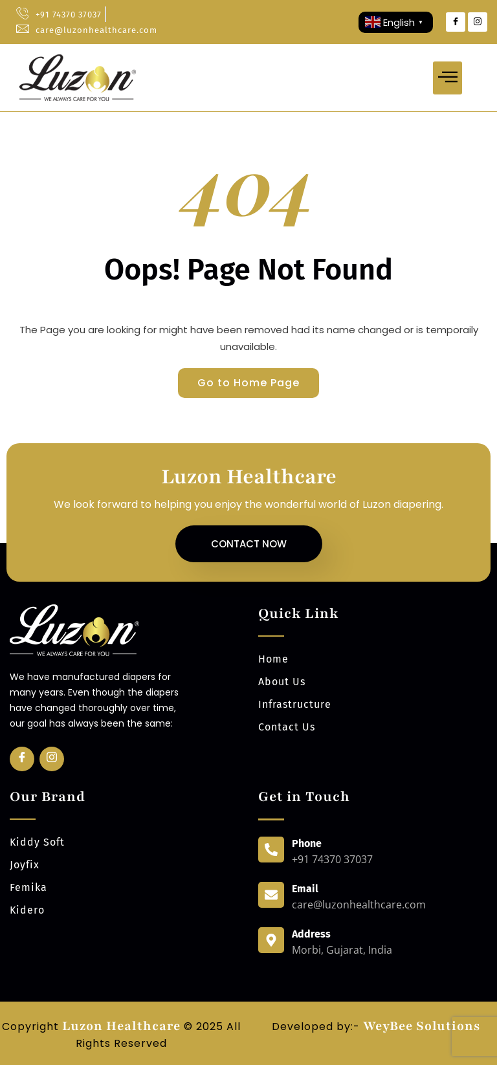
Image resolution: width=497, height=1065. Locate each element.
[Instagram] (477, 22)
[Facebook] (455, 22)
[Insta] (51, 759)
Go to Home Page (248, 382)
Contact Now (249, 544)
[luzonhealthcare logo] (77, 78)
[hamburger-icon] (447, 77)
